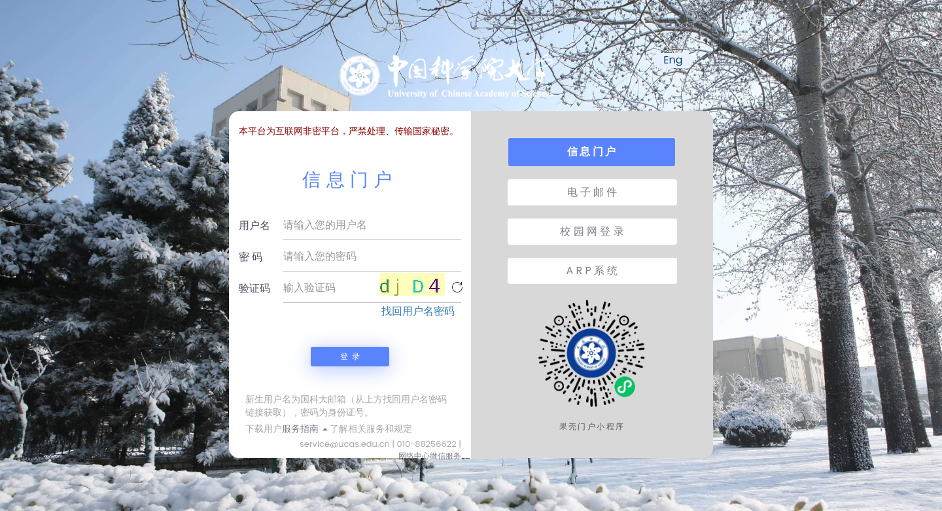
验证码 (254, 288)
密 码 (250, 256)
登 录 (350, 356)
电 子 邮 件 (592, 192)
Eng (672, 60)
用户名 (254, 225)
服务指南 (305, 428)
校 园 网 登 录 (591, 231)
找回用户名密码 (418, 311)
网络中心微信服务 (429, 455)
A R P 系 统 (592, 270)
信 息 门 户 (591, 151)
